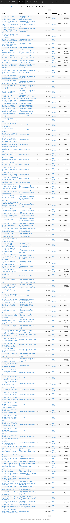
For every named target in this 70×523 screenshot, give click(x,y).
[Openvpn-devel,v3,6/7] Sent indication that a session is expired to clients (9, 154)
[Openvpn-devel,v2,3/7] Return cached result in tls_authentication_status (9, 240)
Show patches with (7, 6)
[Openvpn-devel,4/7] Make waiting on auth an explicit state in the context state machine (10, 263)
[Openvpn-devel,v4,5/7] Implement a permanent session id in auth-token (9, 130)
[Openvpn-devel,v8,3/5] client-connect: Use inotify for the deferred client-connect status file (10, 77)
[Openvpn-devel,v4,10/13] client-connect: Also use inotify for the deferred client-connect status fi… (10, 389)
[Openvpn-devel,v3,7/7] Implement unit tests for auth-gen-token (10, 149)
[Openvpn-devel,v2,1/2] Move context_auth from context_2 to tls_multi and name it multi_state (27, 281)
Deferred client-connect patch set (27, 372)
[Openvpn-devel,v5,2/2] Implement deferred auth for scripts (8, 52)
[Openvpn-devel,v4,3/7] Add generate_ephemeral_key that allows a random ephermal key (9, 139)
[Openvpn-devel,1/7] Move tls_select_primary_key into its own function (26, 250)
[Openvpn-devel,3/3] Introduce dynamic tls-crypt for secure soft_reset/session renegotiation (9, 102)
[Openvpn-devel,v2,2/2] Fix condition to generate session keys (9, 281)
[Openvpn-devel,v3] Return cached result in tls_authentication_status (8, 235)
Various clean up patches (25, 275)
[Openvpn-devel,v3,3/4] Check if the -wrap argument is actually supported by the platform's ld (9, 478)
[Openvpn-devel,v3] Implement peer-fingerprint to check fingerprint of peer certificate (9, 301)
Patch (3, 13)
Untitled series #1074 (24, 295)
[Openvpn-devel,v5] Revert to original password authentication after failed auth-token (9, 451)
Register (58, 2)
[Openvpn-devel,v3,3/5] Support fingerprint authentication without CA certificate (10, 296)
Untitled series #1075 (24, 291)
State (65, 13)
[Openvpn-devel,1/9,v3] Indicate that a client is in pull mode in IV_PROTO (9, 65)
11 (65, 10)
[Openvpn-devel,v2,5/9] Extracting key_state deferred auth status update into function (9, 210)
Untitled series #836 (24, 115)
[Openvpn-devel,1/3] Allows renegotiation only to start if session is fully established (26, 102)
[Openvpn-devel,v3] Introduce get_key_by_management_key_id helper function (10, 493)
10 (62, 10)
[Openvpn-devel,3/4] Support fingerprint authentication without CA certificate (10, 340)
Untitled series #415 (24, 365)
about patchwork (46, 519)
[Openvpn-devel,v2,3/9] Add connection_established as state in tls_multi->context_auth (9, 215)
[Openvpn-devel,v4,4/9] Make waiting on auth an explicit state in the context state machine (10, 182)
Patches (21, 2)
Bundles (29, 2)
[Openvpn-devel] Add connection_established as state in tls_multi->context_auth (9, 245)
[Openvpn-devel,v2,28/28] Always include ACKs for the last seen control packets (10, 36)
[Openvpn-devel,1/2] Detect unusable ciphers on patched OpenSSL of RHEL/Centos (9, 111)
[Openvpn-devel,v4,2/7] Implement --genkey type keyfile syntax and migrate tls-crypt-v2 (9, 144)
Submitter (54, 13)
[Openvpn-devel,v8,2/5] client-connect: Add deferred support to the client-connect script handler (10, 82)
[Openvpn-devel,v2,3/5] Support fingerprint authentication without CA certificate (10, 315)
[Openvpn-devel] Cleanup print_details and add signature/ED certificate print (9, 18)
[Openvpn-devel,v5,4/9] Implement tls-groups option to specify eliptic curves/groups (9, 360)
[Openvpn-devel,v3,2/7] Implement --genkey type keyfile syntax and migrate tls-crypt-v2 (9, 174)
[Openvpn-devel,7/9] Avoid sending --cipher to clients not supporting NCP (9, 87)
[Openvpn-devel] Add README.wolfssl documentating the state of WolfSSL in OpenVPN (10, 97)
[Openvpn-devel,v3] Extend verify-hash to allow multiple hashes (8, 305)
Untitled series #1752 (24, 35)
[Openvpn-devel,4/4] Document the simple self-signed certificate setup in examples (9, 335)
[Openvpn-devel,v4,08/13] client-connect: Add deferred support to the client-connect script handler (10, 399)
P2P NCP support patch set (26, 270)
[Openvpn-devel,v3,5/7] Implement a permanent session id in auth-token (9, 159)
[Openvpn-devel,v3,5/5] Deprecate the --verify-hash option (8, 291)
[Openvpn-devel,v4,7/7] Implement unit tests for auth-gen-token (10, 120)
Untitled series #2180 (24, 478)
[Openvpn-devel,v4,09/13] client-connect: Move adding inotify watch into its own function (10, 394)
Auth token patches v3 (24, 149)
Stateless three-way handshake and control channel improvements (27, 30)
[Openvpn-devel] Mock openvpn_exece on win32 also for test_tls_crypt (10, 506)
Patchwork (4, 2)
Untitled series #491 (24, 120)
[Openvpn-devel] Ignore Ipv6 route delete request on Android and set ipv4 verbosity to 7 (9, 488)
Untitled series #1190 (24, 182)
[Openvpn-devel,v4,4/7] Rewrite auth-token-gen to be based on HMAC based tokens (9, 135)
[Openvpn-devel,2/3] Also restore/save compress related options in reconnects (9, 44)
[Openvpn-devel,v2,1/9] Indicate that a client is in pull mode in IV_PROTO (9, 355)
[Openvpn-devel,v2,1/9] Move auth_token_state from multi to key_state (26, 187)
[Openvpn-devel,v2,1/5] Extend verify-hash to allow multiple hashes (26, 310)
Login (52, 2)
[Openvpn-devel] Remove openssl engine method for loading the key (8, 466)
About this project (39, 2)
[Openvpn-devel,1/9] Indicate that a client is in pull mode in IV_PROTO (27, 87)
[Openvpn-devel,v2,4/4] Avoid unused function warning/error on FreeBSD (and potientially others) (10, 511)
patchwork (22, 519)
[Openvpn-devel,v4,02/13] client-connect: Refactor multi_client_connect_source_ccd (10, 436)
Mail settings (66, 2)
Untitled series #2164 (24, 511)
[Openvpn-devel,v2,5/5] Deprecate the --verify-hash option (8, 310)
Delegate (60, 14)
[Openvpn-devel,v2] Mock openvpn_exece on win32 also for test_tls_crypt (10, 483)
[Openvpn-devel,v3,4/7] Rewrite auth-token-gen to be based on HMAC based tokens (9, 164)
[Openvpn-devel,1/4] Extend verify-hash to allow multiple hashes (8, 350)
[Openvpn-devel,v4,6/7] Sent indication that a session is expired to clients (9, 125)
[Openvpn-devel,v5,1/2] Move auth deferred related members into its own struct (26, 52)
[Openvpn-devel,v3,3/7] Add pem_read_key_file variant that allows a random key (9, 169)
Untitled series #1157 (24, 240)
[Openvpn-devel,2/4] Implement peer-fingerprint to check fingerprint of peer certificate (9, 345)
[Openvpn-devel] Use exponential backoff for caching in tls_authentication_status (10, 230)
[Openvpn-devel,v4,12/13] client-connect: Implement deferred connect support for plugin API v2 (10, 378)
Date (46, 13)
